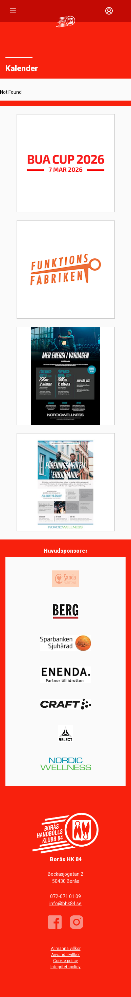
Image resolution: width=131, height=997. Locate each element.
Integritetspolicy (65, 966)
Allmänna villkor (66, 948)
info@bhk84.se (65, 903)
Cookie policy (65, 960)
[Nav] (13, 11)
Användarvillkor (65, 954)
